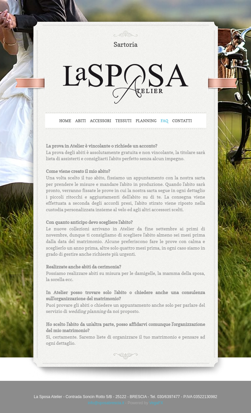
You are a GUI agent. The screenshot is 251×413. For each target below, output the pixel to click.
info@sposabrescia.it (106, 403)
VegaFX (156, 403)
